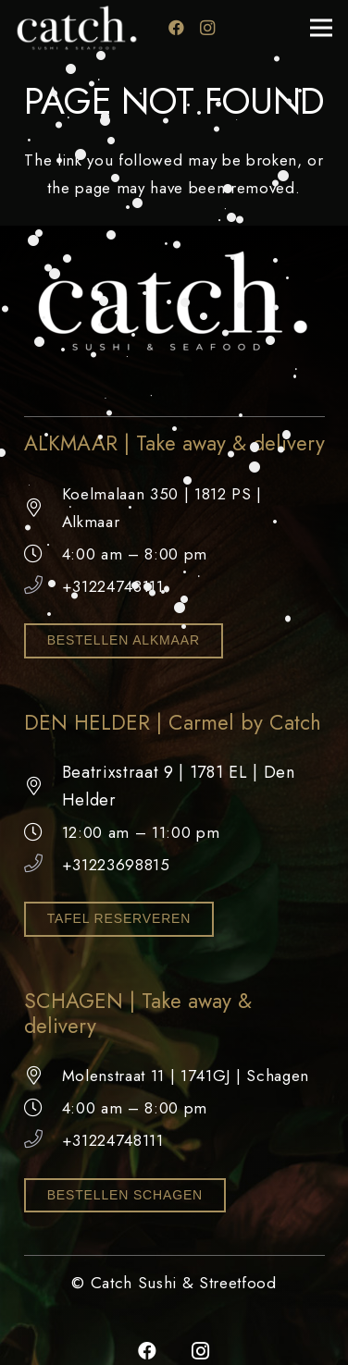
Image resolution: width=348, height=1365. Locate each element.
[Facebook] (177, 27)
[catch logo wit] (77, 28)
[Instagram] (208, 27)
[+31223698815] (43, 865)
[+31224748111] (43, 586)
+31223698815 (116, 865)
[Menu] (320, 28)
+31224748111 (113, 586)
